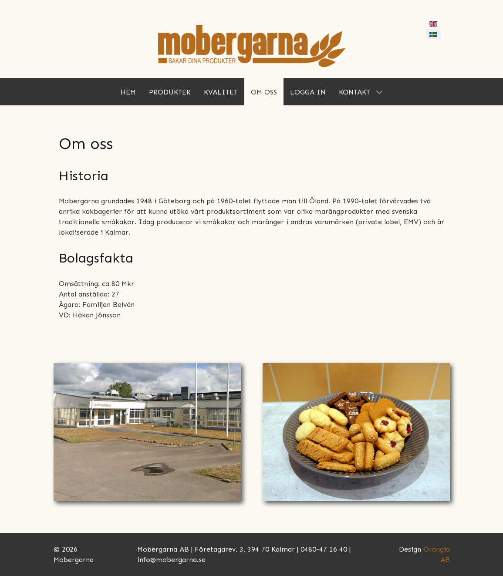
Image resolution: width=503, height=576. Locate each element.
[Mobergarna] (251, 45)
